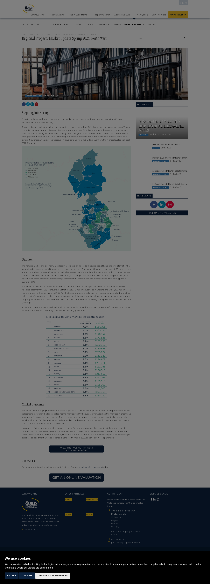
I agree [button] (11, 575)
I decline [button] (27, 575)
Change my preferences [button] (53, 575)
